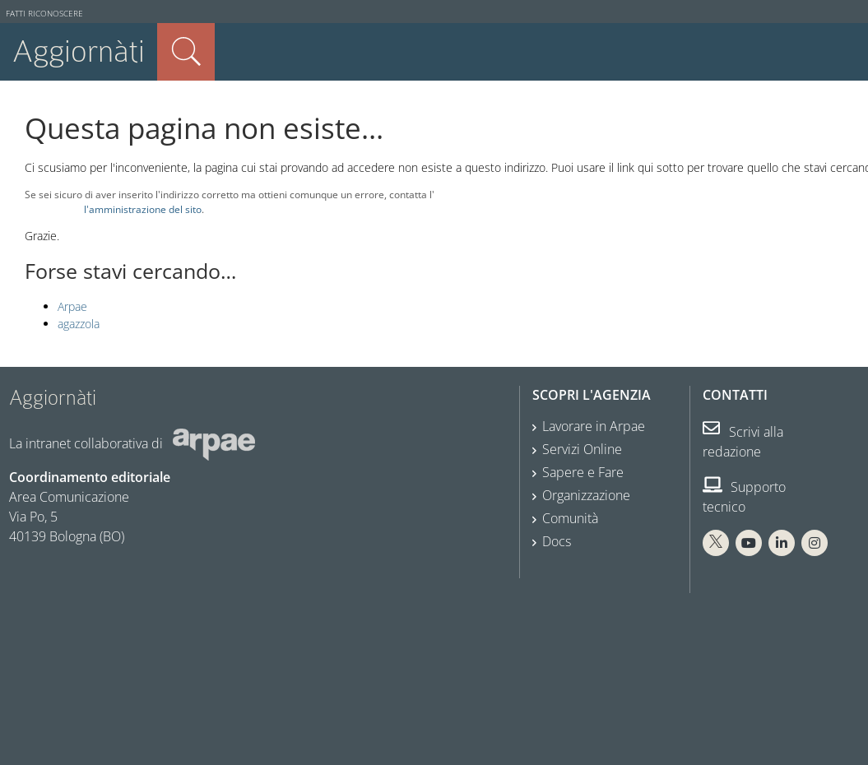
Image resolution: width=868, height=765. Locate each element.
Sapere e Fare (583, 472)
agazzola (79, 324)
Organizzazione (586, 495)
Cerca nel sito (186, 52)
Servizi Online (582, 449)
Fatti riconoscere (44, 13)
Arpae (72, 306)
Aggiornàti (78, 51)
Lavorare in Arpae (593, 426)
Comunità (570, 518)
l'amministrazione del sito (143, 209)
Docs (556, 541)
